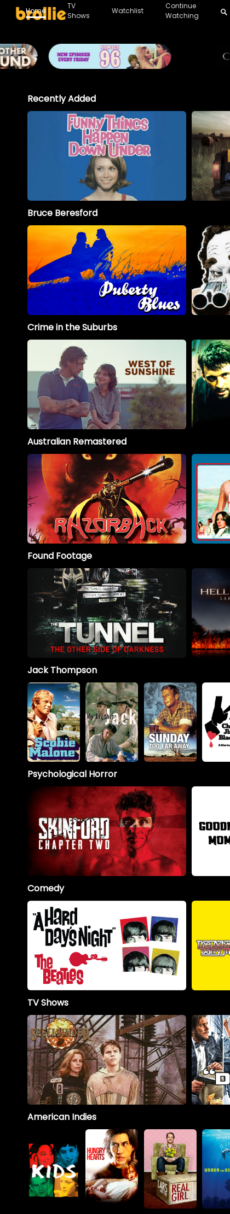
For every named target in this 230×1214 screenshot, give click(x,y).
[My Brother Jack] (111, 722)
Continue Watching (182, 10)
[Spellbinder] (106, 1060)
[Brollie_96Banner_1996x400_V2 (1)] (115, 63)
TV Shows (78, 10)
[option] (106, 156)
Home (35, 10)
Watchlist (127, 10)
